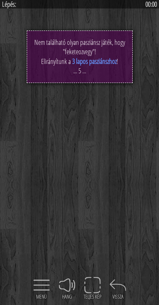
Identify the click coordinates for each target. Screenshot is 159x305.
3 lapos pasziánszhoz (94, 61)
